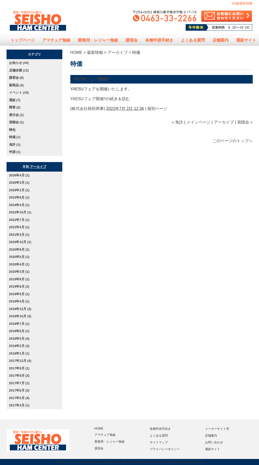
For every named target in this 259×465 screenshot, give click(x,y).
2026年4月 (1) (19, 175)
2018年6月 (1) (19, 331)
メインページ (198, 122)
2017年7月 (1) (19, 383)
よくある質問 (193, 40)
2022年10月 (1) (20, 212)
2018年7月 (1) (19, 324)
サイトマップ (159, 442)
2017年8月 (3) (19, 375)
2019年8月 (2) (19, 286)
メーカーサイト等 (217, 429)
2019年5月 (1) (19, 294)
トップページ (23, 40)
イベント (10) (19, 92)
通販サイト (212, 449)
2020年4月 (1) (19, 264)
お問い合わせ (214, 442)
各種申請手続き (159, 40)
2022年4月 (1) (19, 227)
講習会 (132, 40)
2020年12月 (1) (20, 242)
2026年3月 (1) (19, 182)
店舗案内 (221, 40)
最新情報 (95, 52)
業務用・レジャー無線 (98, 40)
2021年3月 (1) (19, 235)
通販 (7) (15, 100)
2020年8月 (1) (19, 249)
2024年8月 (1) (19, 197)
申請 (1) (15, 152)
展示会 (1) (16, 115)
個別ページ (157, 108)
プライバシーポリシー (165, 449)
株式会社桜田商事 (88, 108)
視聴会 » (244, 122)
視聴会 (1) (16, 122)
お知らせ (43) (19, 63)
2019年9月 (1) (19, 279)
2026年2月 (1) (19, 190)
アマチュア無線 (56, 40)
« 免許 (177, 122)
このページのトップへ (233, 141)
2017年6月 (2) (19, 390)
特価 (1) (15, 137)
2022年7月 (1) (19, 220)
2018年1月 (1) (19, 353)
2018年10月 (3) (20, 316)
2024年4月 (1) (19, 205)
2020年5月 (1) (19, 257)
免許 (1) (15, 144)
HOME (76, 52)
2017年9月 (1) (19, 368)
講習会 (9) (16, 78)
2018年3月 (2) (19, 346)
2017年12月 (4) (20, 361)
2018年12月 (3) (20, 309)
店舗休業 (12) (19, 70)
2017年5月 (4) (19, 398)
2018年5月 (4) (19, 338)
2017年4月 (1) (19, 405)
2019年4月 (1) (19, 301)
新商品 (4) (16, 85)
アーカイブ (118, 52)
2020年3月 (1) (19, 272)
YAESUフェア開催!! (91, 79)
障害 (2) (15, 107)
